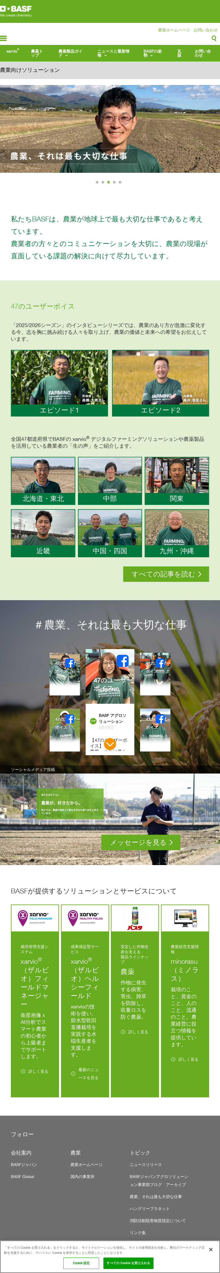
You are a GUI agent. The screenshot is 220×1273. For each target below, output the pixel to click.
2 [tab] (103, 184)
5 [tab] (121, 184)
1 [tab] (98, 184)
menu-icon (3, 38)
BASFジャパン (24, 1164)
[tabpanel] (110, 129)
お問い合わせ (206, 29)
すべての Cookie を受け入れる (128, 1263)
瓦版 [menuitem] (179, 53)
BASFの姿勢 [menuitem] (153, 53)
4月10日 (106, 727)
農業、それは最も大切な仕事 (156, 1196)
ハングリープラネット (150, 1208)
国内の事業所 (82, 1176)
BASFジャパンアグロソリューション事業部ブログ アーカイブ (159, 1180)
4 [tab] (115, 184)
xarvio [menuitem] (12, 50)
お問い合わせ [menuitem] (203, 53)
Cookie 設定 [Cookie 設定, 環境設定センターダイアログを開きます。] (81, 1263)
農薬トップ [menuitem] (37, 53)
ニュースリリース (146, 1164)
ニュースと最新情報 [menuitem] (113, 53)
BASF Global (22, 1176)
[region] (110, 1256)
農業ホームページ (174, 29)
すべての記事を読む (163, 574)
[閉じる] (211, 1249)
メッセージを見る (138, 842)
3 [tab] (109, 184)
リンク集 (138, 1232)
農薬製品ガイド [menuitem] (70, 53)
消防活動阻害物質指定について (158, 1220)
